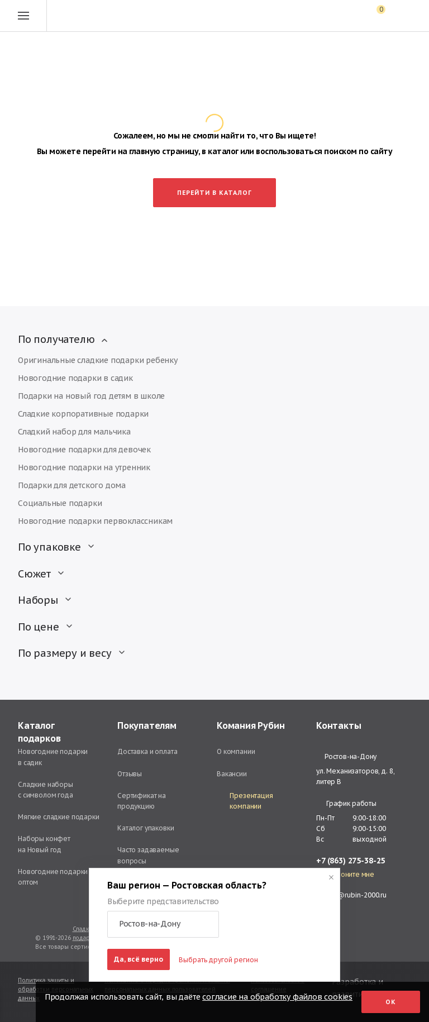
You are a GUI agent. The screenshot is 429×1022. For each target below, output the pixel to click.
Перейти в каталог (214, 193)
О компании (236, 751)
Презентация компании (245, 800)
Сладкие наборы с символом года (45, 789)
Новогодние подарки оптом (53, 876)
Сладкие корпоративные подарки (83, 414)
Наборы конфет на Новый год (44, 843)
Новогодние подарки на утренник (84, 467)
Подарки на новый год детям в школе (91, 396)
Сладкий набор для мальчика (74, 432)
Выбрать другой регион (218, 960)
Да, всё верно (138, 959)
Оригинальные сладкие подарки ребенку (98, 360)
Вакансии (232, 774)
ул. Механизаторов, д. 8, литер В (355, 776)
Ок (390, 1002)
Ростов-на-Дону (346, 757)
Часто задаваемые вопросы (148, 855)
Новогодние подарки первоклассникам (95, 521)
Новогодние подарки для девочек (84, 450)
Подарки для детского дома (72, 485)
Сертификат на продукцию (141, 800)
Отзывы (129, 774)
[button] (163, 924)
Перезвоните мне (345, 874)
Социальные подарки (60, 503)
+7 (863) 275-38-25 (350, 861)
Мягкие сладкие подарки (58, 817)
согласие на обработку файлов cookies (277, 997)
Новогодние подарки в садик (75, 378)
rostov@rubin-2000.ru (351, 895)
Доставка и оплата (147, 751)
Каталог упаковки (145, 828)
